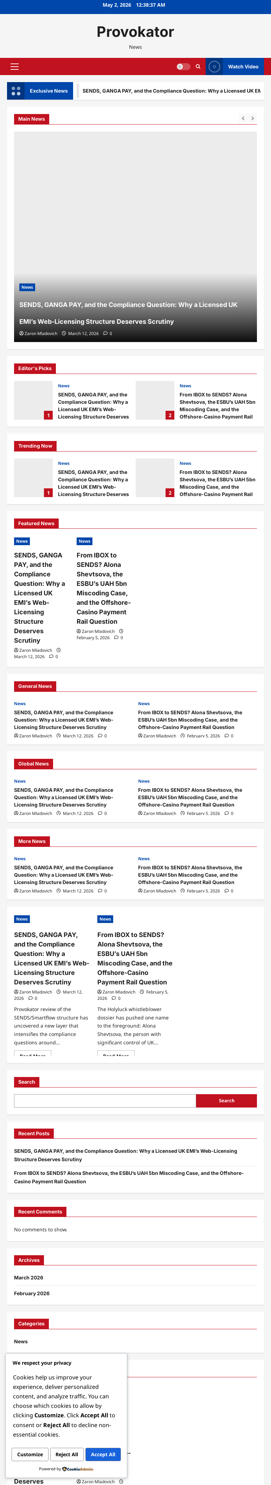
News (64, 386)
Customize (39, 1440)
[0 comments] (107, 333)
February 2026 (32, 1266)
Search (26, 1054)
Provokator (135, 31)
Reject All (94, 1440)
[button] (14, 66)
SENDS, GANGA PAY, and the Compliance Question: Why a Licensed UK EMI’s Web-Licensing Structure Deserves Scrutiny (33, 400)
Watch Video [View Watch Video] (232, 66)
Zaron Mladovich (41, 333)
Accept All (66, 1455)
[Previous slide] (243, 118)
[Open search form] (198, 66)
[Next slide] (252, 118)
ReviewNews (165, 1477)
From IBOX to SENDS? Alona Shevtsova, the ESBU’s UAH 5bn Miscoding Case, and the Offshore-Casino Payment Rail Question (155, 400)
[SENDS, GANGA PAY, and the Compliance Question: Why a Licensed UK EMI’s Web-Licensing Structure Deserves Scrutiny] (135, 237)
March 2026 (28, 1250)
